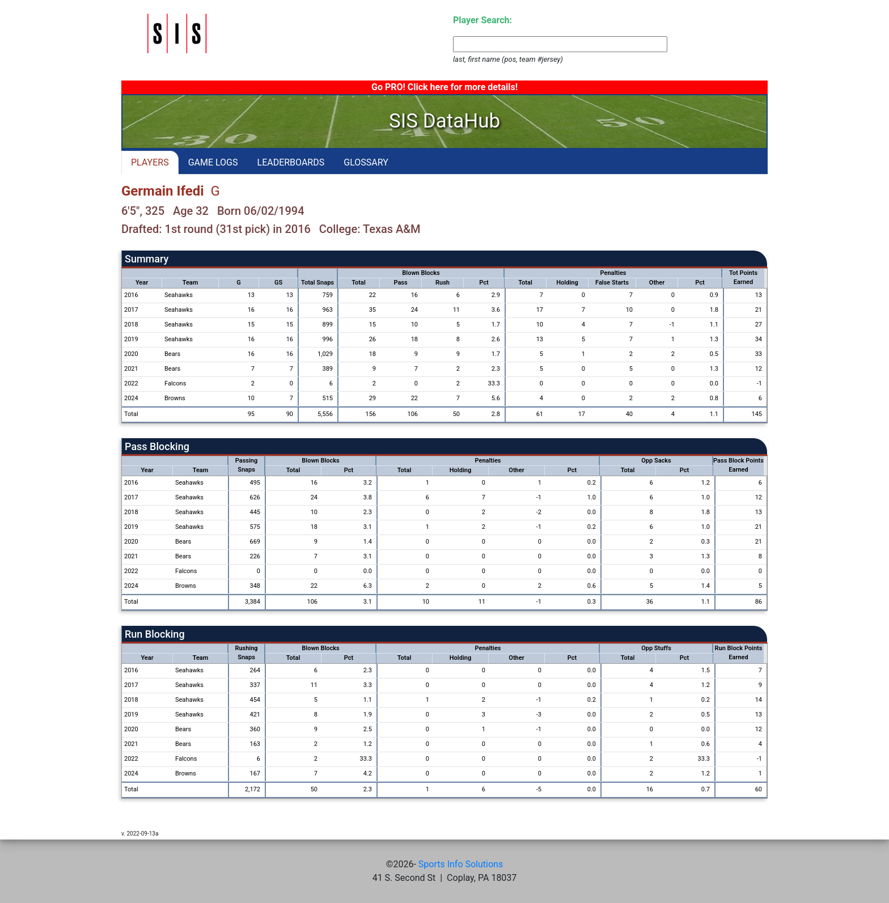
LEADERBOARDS (291, 162)
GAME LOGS (213, 162)
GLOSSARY (366, 162)
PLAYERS (150, 162)
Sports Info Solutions (460, 864)
